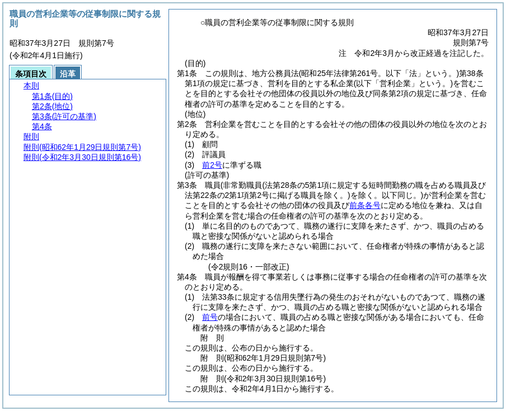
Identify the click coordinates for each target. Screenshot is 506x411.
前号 (210, 317)
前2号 (212, 164)
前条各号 (365, 205)
